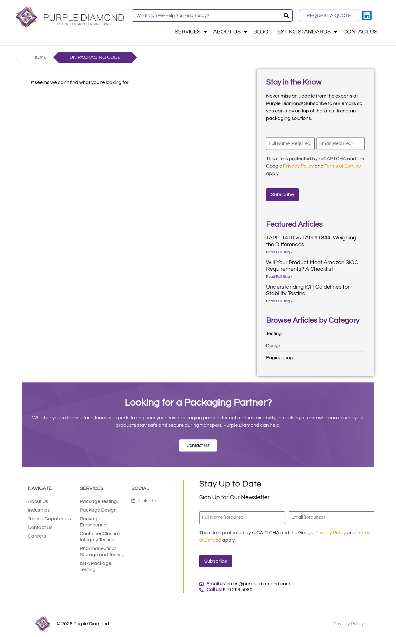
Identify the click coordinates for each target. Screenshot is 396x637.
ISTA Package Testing (95, 566)
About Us (230, 32)
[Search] (286, 15)
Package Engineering (93, 521)
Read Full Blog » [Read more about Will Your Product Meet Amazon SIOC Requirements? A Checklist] (279, 276)
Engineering (279, 357)
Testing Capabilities (49, 518)
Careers (37, 535)
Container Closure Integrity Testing (100, 536)
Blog (260, 32)
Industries (39, 509)
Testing (274, 332)
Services (191, 32)
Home (39, 57)
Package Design (98, 509)
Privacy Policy (298, 165)
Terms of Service (343, 165)
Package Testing (98, 501)
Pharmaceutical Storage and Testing (102, 551)
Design (274, 344)
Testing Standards (305, 32)
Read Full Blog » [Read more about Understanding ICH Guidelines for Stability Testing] (279, 301)
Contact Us (360, 32)
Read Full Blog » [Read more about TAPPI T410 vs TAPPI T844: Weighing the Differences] (279, 252)
